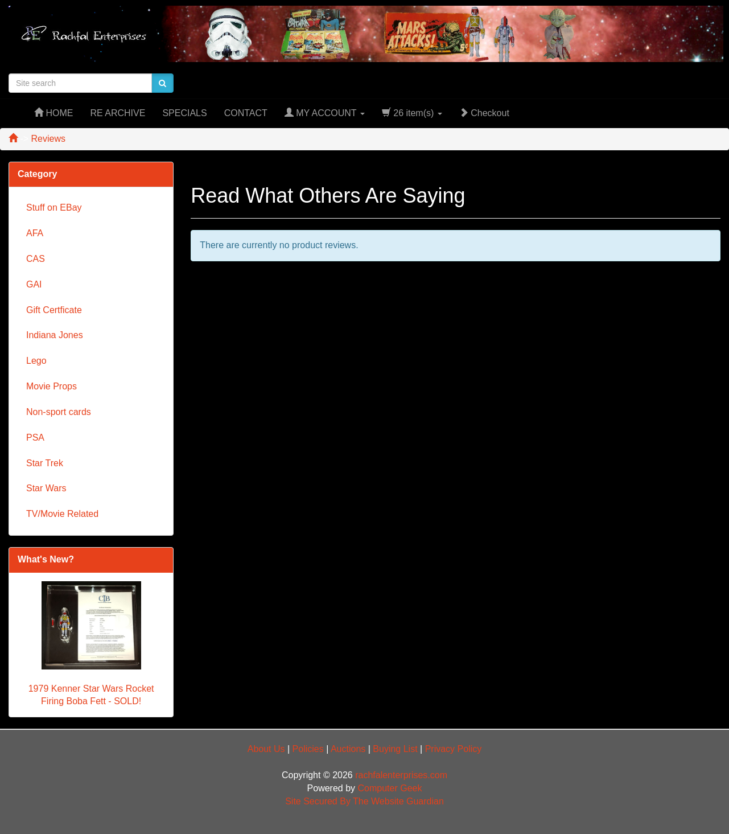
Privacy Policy (453, 749)
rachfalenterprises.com (401, 775)
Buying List (395, 749)
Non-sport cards (58, 412)
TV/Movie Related (62, 514)
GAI (34, 284)
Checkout (484, 113)
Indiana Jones (54, 335)
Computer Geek (390, 788)
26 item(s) (412, 113)
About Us (266, 749)
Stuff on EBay (54, 207)
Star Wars (46, 488)
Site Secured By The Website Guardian (364, 801)
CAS (35, 259)
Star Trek (44, 463)
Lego (36, 360)
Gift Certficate (54, 310)
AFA (34, 233)
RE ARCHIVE (117, 113)
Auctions (348, 749)
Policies (308, 749)
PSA (35, 437)
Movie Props (51, 386)
